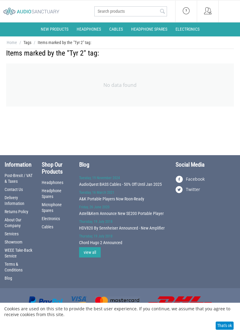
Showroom (14, 242)
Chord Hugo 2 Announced (100, 242)
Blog (8, 278)
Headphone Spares (149, 29)
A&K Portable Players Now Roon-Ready (111, 198)
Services (12, 233)
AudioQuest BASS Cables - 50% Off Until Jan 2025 (120, 184)
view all (90, 252)
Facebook (190, 179)
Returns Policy (16, 211)
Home (12, 42)
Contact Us (14, 189)
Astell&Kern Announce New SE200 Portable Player (121, 213)
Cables (116, 29)
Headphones (89, 29)
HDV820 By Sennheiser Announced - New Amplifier (122, 228)
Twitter (188, 189)
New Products (54, 29)
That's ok (224, 325)
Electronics (188, 29)
